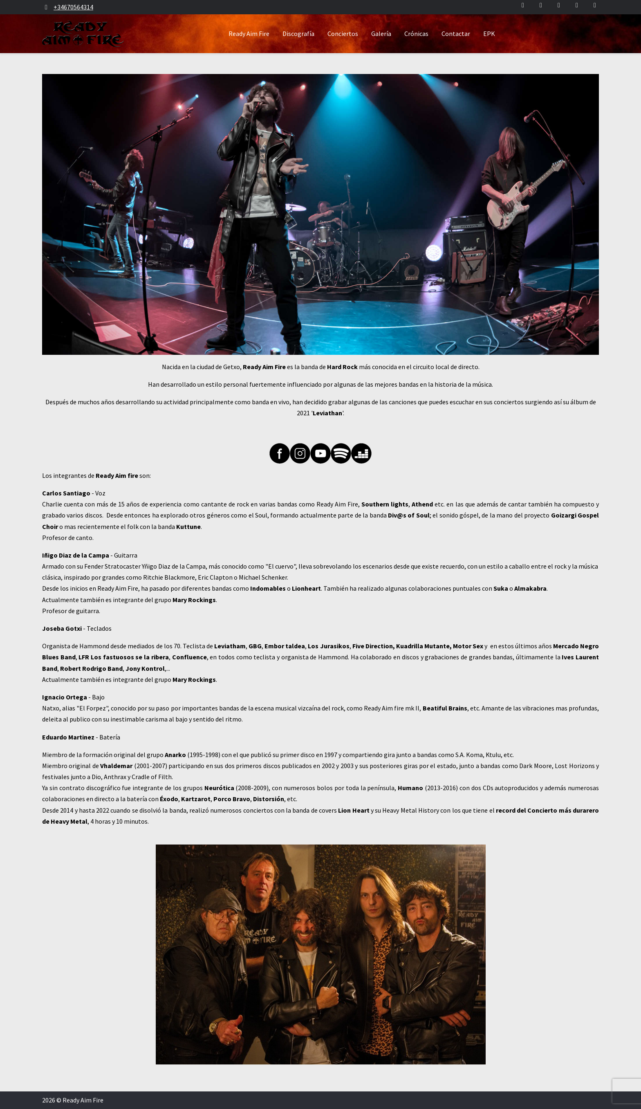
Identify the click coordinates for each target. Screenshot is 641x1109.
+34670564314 (73, 7)
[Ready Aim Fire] (83, 33)
